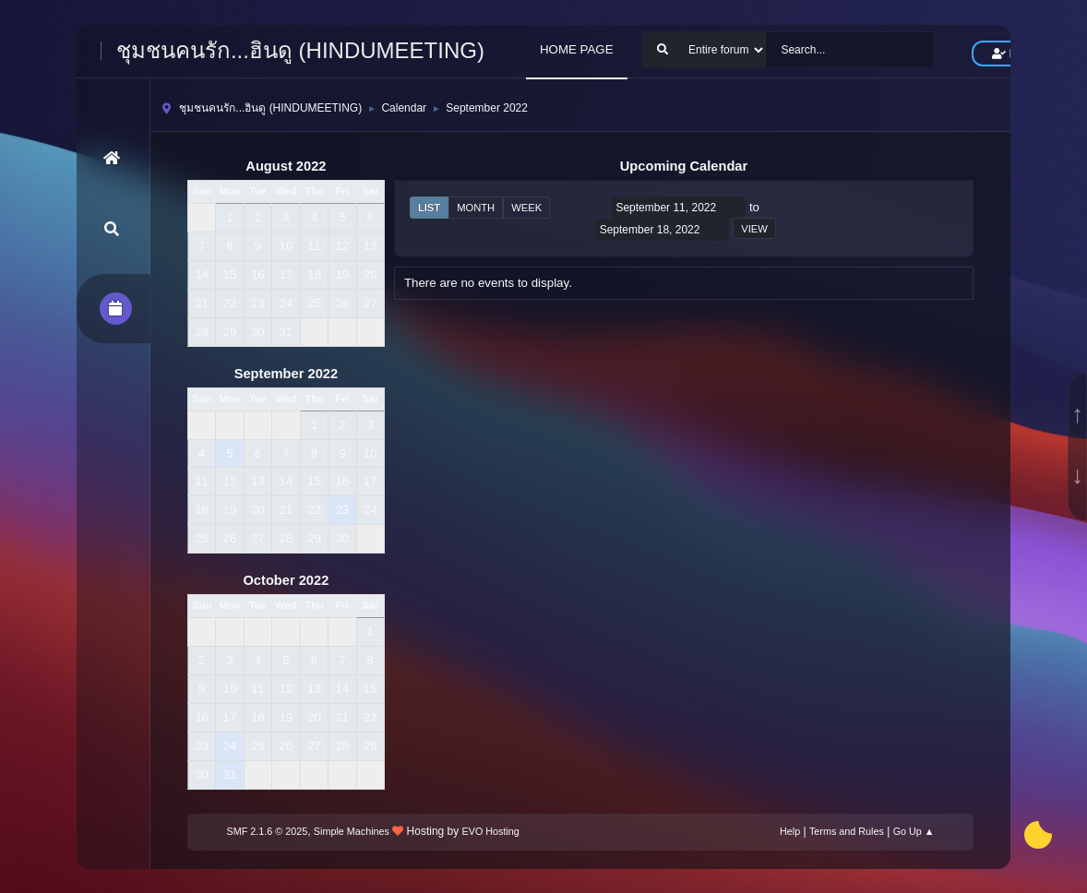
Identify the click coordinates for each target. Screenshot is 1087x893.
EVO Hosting (491, 831)
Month (476, 207)
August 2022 (285, 166)
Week (526, 207)
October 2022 (285, 580)
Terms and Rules (846, 831)
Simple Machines (351, 831)
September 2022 (286, 373)
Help (790, 831)
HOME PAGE (577, 49)
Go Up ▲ (914, 831)
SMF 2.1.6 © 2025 (267, 831)
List (429, 207)
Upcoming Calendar (683, 166)
